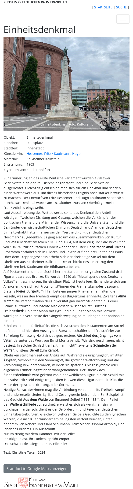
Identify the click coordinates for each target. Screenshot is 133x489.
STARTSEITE (103, 7)
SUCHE (121, 7)
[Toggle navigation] (122, 19)
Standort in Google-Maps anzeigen (37, 468)
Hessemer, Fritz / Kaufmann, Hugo (53, 153)
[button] (13, 84)
